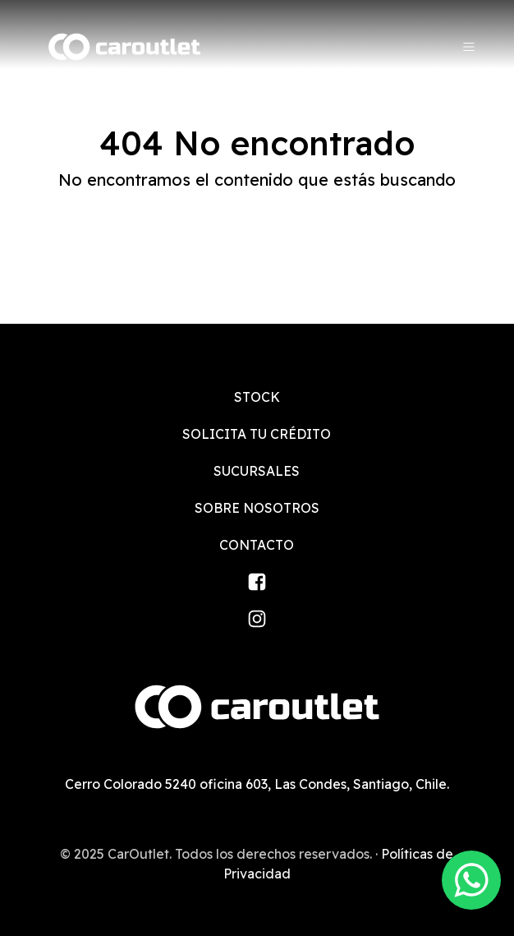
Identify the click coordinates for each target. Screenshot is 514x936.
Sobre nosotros (257, 508)
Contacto (256, 545)
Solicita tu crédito (256, 434)
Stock (257, 397)
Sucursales (256, 471)
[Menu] (469, 47)
